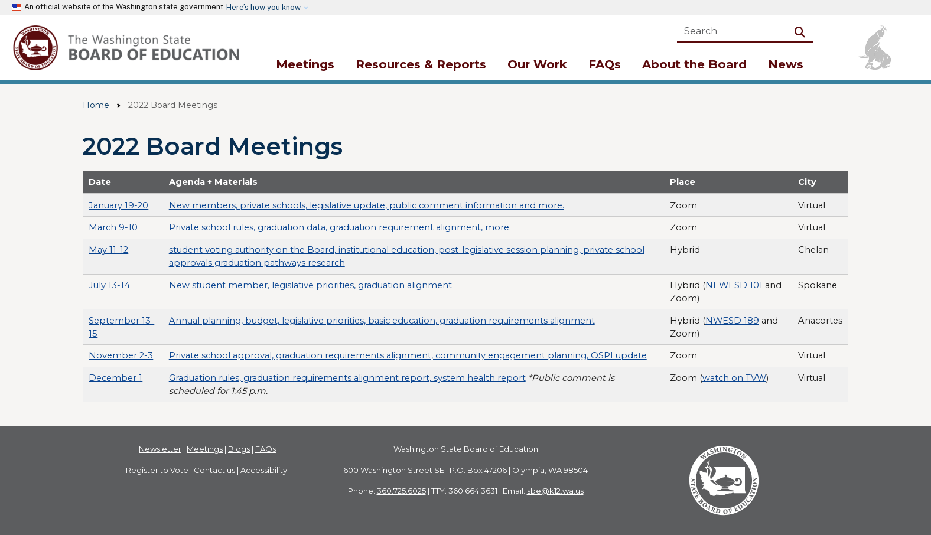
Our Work (537, 64)
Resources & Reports (421, 64)
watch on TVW (734, 378)
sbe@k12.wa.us (555, 490)
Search (802, 31)
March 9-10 (113, 227)
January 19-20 (118, 205)
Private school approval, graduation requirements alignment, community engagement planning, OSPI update (408, 355)
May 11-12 (108, 249)
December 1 (115, 378)
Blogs (239, 449)
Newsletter (160, 449)
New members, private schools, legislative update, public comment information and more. (366, 205)
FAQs (604, 64)
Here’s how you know (264, 7)
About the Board (694, 64)
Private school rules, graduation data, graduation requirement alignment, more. (340, 227)
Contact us (214, 470)
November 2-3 (121, 355)
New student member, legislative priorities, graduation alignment (310, 285)
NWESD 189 (732, 320)
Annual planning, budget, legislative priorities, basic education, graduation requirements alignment (382, 320)
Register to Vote (157, 470)
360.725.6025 (401, 490)
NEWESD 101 (734, 285)
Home (96, 105)
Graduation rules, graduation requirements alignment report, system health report (347, 378)
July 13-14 (109, 285)
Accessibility (263, 470)
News (785, 64)
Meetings (305, 64)
